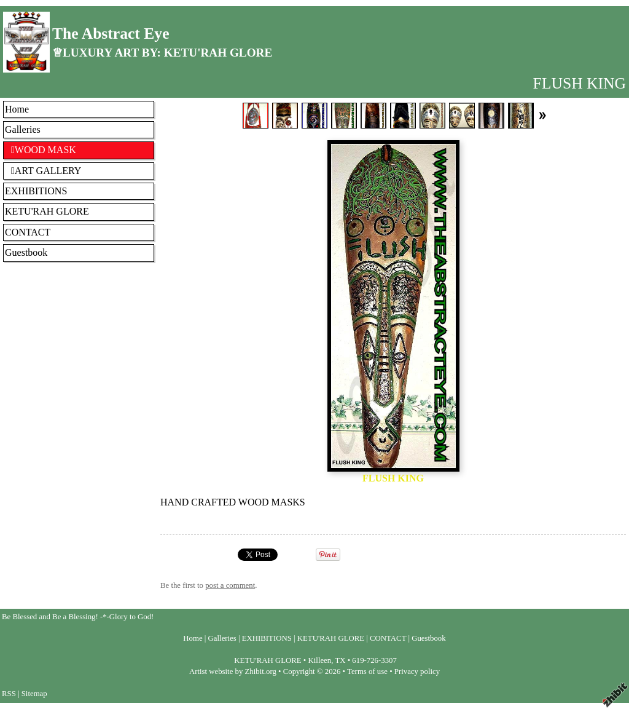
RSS (9, 693)
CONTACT (27, 232)
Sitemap (34, 693)
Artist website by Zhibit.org (232, 671)
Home (17, 109)
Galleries (23, 129)
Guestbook (26, 252)
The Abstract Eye (111, 33)
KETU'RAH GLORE (47, 211)
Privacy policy (417, 671)
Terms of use (367, 671)
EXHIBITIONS (36, 191)
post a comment (230, 585)
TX (340, 660)
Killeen (320, 660)
